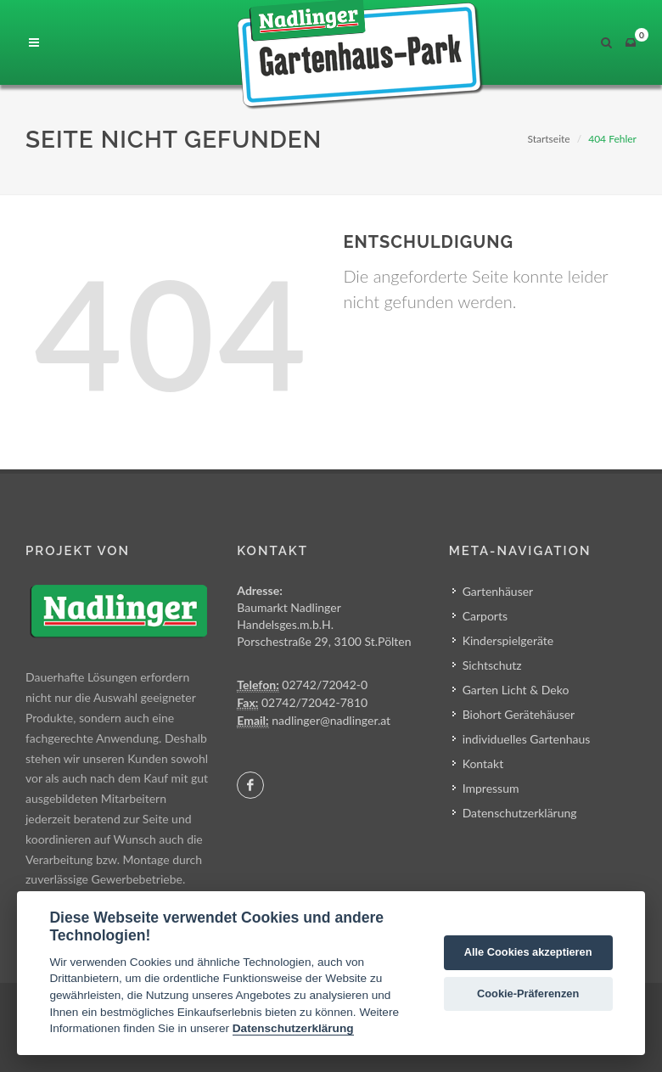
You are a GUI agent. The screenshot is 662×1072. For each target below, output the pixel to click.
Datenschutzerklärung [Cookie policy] (293, 1028)
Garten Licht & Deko (516, 689)
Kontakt (483, 763)
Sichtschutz (492, 665)
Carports (485, 616)
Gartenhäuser (498, 591)
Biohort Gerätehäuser (519, 714)
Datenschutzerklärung (520, 812)
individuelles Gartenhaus (527, 739)
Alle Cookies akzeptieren (528, 952)
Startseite (548, 138)
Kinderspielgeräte (508, 640)
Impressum (491, 788)
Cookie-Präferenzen (528, 993)
